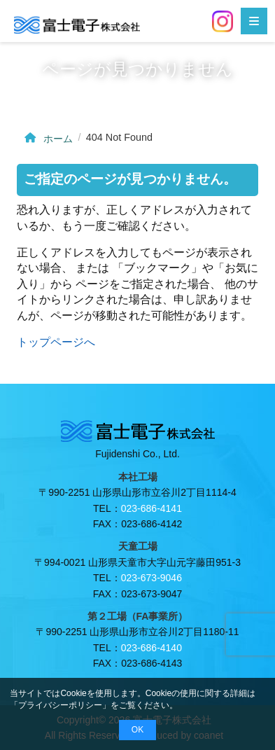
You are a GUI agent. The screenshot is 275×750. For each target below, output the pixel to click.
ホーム (47, 138)
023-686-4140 (151, 647)
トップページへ (56, 342)
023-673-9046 (151, 577)
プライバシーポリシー (60, 705)
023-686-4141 (151, 508)
